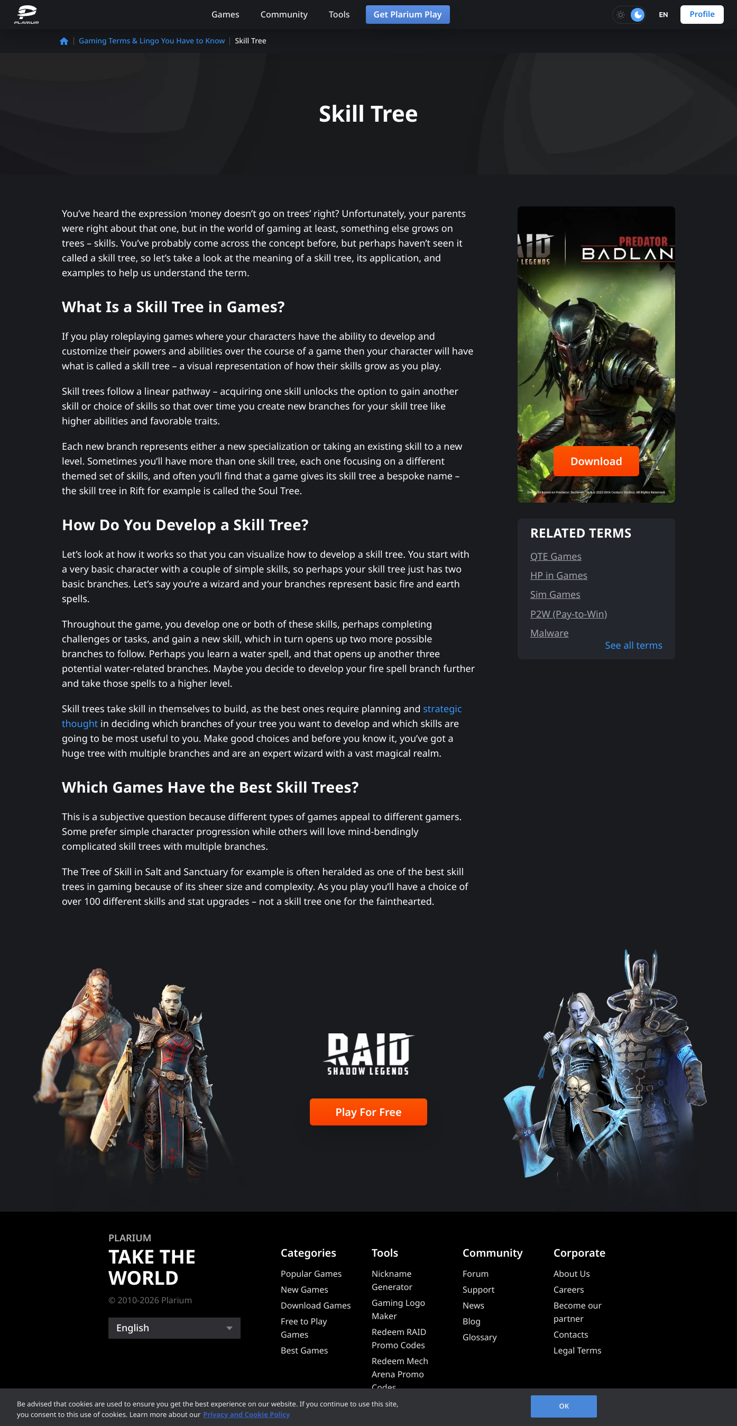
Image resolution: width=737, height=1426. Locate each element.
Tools (339, 14)
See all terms (633, 645)
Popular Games (311, 1273)
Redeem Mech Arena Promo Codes (400, 1374)
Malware (549, 633)
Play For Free (368, 1112)
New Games (304, 1289)
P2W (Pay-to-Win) (568, 614)
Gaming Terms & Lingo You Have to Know (152, 41)
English (132, 1328)
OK (564, 1406)
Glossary (480, 1337)
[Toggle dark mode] (629, 15)
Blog (472, 1321)
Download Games (316, 1305)
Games (225, 14)
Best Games (304, 1350)
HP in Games (558, 575)
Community (284, 14)
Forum (476, 1273)
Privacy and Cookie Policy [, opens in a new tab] (246, 1414)
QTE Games (556, 556)
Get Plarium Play (408, 14)
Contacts (571, 1334)
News (473, 1305)
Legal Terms (578, 1350)
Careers (569, 1289)
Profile (702, 14)
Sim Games (555, 594)
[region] (368, 1407)
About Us (572, 1273)
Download (596, 461)
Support (478, 1289)
